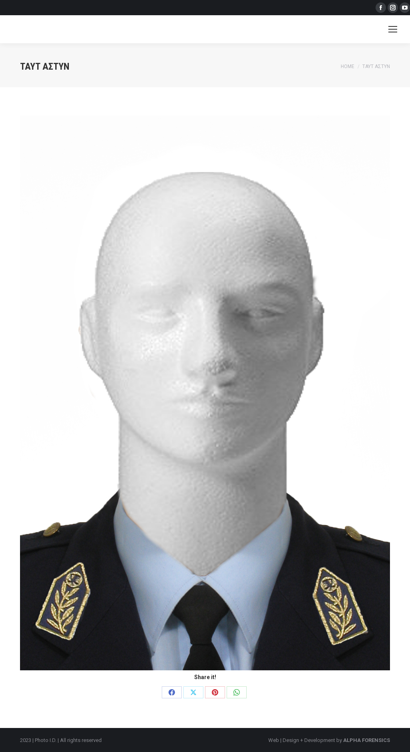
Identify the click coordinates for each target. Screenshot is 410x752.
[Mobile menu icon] (393, 29)
